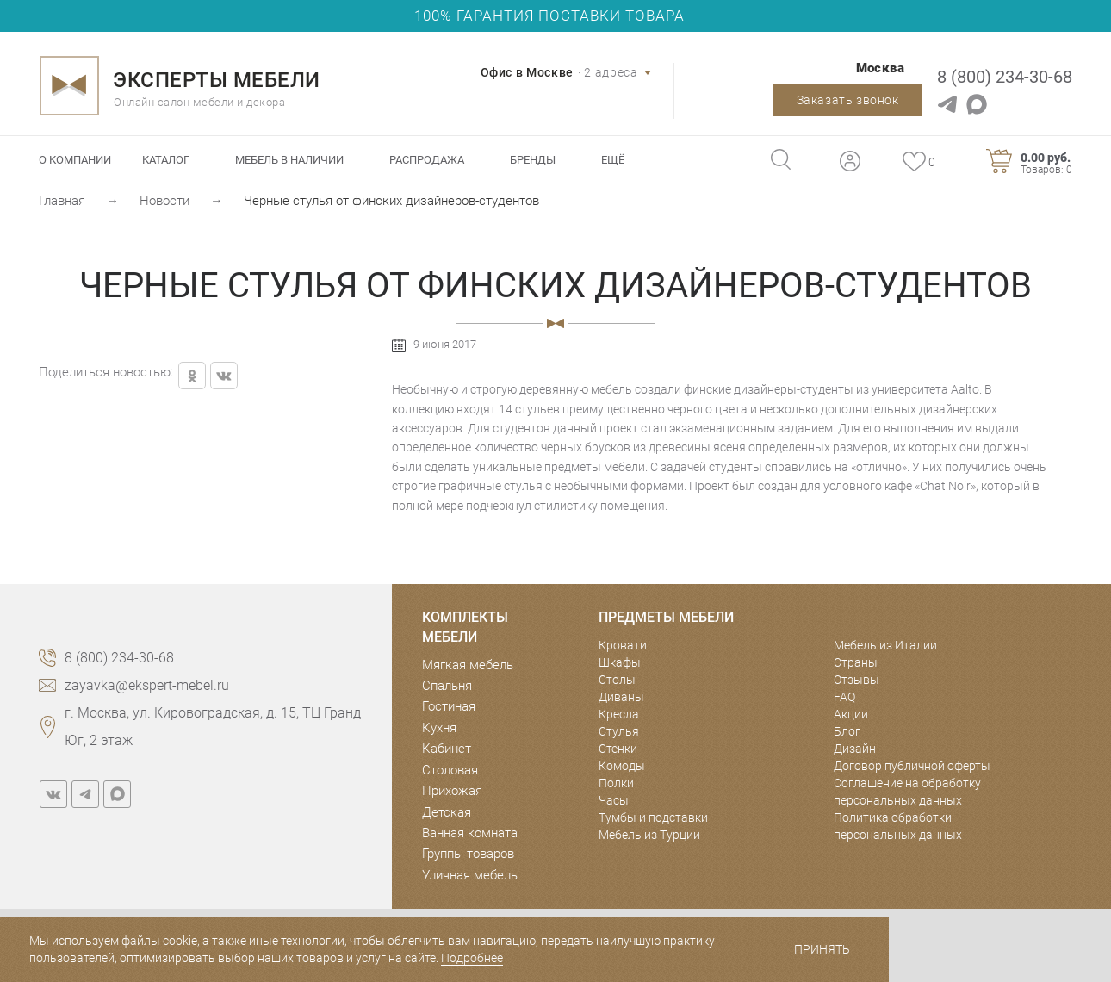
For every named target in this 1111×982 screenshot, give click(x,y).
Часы (614, 800)
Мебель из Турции (649, 835)
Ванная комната (470, 833)
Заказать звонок (848, 100)
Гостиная (448, 706)
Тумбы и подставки (653, 817)
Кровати (623, 645)
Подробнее (472, 958)
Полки (616, 783)
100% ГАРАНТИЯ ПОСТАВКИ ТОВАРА (549, 15)
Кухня (439, 728)
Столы (617, 680)
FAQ (844, 697)
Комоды (622, 766)
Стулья (619, 731)
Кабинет (446, 748)
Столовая (450, 770)
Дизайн (855, 748)
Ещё (612, 159)
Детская (446, 812)
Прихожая (452, 791)
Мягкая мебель (467, 665)
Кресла (619, 714)
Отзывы (856, 680)
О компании (75, 159)
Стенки (618, 748)
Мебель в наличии (289, 159)
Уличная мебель (470, 875)
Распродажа (426, 159)
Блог (847, 731)
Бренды (533, 159)
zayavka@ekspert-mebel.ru (147, 685)
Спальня (447, 685)
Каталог (165, 159)
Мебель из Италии (885, 645)
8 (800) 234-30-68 (1004, 76)
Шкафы (620, 662)
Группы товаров (468, 853)
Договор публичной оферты (912, 766)
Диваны (621, 697)
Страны (856, 662)
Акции (851, 714)
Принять (822, 949)
